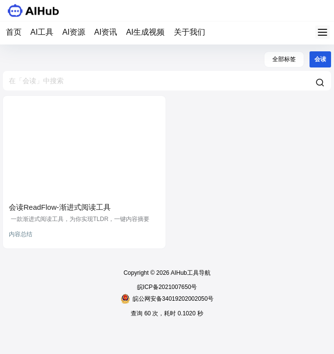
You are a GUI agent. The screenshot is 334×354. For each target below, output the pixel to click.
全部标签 (284, 59)
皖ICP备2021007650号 (167, 287)
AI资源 (73, 32)
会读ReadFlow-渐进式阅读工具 (60, 207)
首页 (14, 32)
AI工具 (41, 32)
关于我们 (189, 32)
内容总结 (20, 234)
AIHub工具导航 (190, 272)
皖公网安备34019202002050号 (167, 299)
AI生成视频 (145, 32)
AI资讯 (105, 32)
